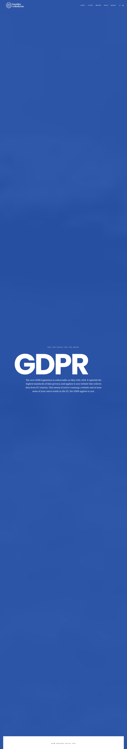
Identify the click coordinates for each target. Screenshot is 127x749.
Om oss (106, 5)
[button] (120, 5)
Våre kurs (98, 5)
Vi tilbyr (90, 5)
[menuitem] (82, 5)
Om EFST (83, 5)
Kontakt (113, 5)
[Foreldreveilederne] (12, 5)
